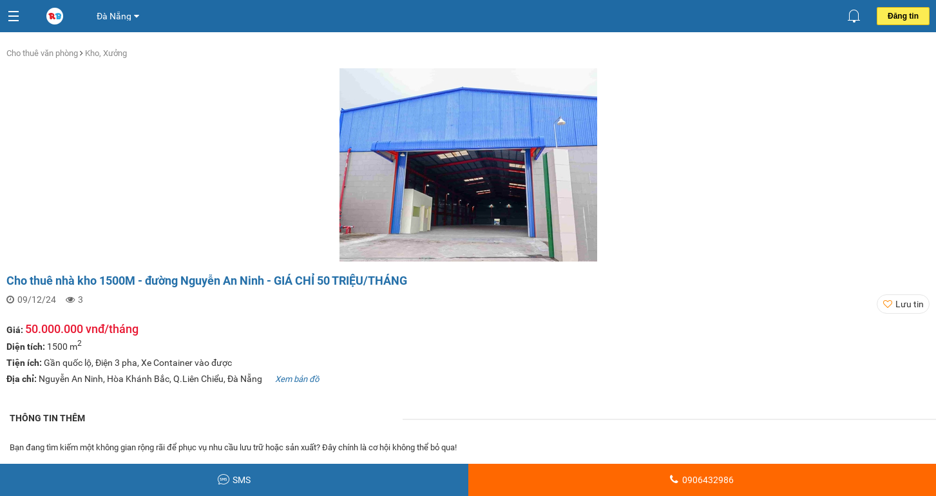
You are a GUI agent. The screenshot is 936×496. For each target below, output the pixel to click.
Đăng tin (903, 16)
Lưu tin (909, 304)
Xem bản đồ (297, 379)
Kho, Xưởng (106, 53)
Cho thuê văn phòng (43, 53)
